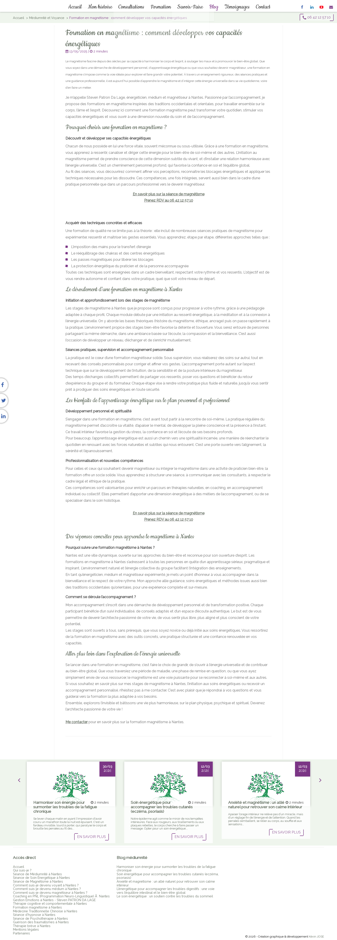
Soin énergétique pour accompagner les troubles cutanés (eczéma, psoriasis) (168, 876)
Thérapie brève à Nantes (32, 926)
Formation (161, 6)
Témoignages (231, 6)
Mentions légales (26, 929)
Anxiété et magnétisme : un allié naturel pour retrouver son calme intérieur (166, 883)
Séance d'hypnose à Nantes (34, 915)
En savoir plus (91, 837)
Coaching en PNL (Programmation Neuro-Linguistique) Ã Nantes (61, 896)
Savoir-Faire (188, 6)
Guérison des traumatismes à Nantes (41, 922)
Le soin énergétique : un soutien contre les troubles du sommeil (165, 896)
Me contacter (76, 722)
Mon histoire (104, 6)
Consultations (133, 6)
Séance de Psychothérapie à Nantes (40, 918)
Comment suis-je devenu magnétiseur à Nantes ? (50, 892)
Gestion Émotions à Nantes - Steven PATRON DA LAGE (54, 900)
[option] (71, 802)
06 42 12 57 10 (317, 17)
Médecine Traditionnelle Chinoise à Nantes (45, 911)
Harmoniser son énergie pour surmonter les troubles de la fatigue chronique (166, 868)
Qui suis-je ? (22, 870)
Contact (256, 6)
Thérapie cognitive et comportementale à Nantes (50, 903)
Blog (210, 6)
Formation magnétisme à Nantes (37, 907)
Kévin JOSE (316, 936)
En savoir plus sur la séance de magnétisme (168, 194)
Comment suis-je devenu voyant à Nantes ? (46, 885)
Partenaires (21, 933)
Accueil (80, 6)
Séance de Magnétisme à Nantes (38, 881)
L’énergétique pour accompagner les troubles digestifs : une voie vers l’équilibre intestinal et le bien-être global (166, 890)
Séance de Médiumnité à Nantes (37, 874)
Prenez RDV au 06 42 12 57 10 (168, 200)
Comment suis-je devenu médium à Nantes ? (47, 889)
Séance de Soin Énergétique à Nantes (41, 877)
